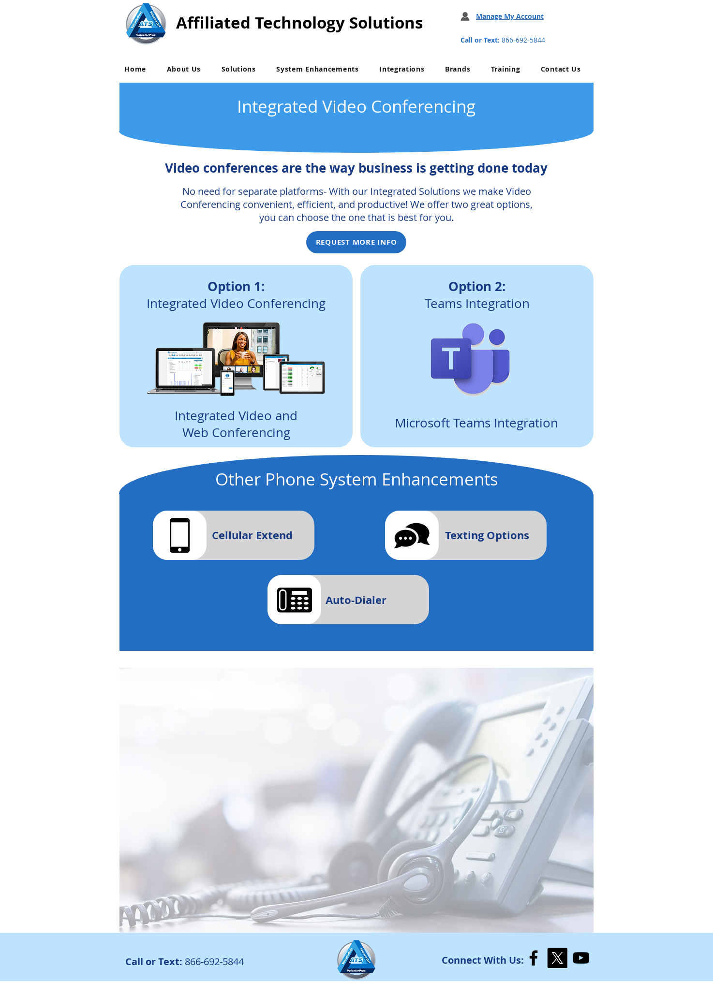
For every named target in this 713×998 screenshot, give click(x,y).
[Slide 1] (357, 920)
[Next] (578, 800)
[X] (557, 958)
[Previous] (135, 800)
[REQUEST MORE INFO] (356, 242)
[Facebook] (533, 958)
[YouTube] (581, 958)
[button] (183, 68)
